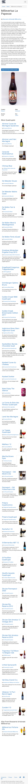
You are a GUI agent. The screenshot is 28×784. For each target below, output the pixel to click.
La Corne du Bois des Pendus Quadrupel (10, 404)
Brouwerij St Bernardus (8, 545)
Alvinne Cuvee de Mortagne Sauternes (10, 125)
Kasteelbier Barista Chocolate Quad (9, 345)
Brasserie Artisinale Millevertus (12, 19)
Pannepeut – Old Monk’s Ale (9, 473)
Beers (8, 6)
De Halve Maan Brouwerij (9, 577)
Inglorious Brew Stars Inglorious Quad (10, 329)
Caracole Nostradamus (7, 153)
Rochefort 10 (7, 529)
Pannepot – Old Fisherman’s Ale (8, 488)
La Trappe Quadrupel (6, 431)
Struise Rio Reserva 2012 (7, 605)
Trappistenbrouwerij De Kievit (10, 710)
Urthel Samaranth (9, 665)
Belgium (3, 111)
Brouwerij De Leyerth (8, 667)
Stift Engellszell (7, 271)
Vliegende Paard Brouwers (9, 507)
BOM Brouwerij (6, 655)
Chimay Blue (7, 166)
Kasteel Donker (8, 377)
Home (3, 6)
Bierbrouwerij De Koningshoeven (11, 434)
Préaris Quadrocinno (7, 504)
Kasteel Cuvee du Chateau (9, 363)
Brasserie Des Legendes (9, 407)
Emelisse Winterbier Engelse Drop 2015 (10, 251)
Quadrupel (17, 111)
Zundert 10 (6, 707)
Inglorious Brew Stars (8, 333)
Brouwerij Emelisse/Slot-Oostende (11, 254)
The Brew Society (7, 460)
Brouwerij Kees (6, 393)
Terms (15, 777)
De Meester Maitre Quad (9, 193)
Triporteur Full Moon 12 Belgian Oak (10, 652)
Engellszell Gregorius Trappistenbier (10, 268)
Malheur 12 (6, 444)
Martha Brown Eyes (8, 457)
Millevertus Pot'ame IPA (10, 728)
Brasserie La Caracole (8, 156)
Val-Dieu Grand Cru (9, 680)
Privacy (10, 777)
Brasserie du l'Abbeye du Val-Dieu (11, 682)
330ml (16, 115)
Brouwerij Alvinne (7, 128)
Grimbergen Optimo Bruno (10, 284)
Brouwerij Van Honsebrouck (9, 348)
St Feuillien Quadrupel (6, 559)
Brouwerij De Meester (8, 183)
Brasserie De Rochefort (8, 531)
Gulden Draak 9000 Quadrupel (9, 298)
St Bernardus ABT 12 (10, 543)
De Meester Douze (9, 181)
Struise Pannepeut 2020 (9, 590)
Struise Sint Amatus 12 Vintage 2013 (11, 621)
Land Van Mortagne (10, 417)
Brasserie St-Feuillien (8, 562)
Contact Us (3, 777)
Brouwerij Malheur (7, 446)
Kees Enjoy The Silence (8, 390)
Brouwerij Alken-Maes (8, 287)
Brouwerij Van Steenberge (9, 301)
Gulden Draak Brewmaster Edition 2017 (10, 313)
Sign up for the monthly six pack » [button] (10, 69)
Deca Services (6, 696)
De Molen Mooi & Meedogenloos (9, 224)
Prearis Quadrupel (9, 517)
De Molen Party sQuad (11, 237)
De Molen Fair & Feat (8, 208)
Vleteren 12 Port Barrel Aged (8, 693)
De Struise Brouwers (8, 476)
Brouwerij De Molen (8, 211)
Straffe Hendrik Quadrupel (8, 574)
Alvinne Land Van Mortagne (9, 140)
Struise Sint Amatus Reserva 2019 (10, 636)
